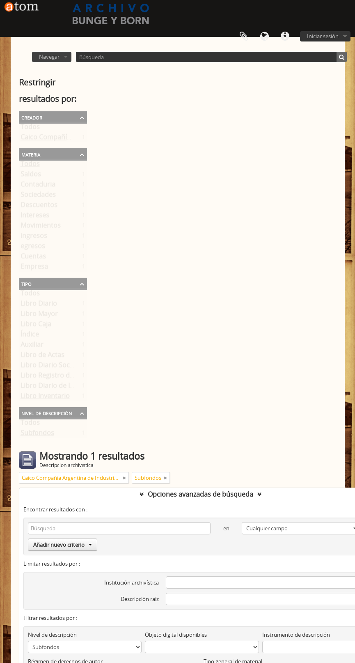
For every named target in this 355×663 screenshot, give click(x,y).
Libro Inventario (45, 397)
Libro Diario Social (49, 366)
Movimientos (41, 227)
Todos (30, 128)
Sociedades (38, 196)
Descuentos (39, 206)
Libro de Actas (42, 356)
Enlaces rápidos (285, 36)
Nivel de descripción (46, 412)
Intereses (35, 216)
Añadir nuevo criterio (62, 544)
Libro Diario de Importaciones (67, 387)
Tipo (26, 283)
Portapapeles (244, 36)
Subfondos (37, 434)
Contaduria (38, 186)
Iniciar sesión (323, 36)
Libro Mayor (39, 315)
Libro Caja (36, 325)
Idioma (264, 36)
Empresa (34, 268)
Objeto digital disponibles (176, 634)
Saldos (31, 175)
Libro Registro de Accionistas (65, 377)
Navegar (49, 56)
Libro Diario (39, 305)
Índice (30, 336)
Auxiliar (32, 346)
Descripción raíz (140, 599)
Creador (31, 117)
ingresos (34, 237)
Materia (30, 154)
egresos (33, 247)
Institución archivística (131, 582)
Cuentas (33, 257)
